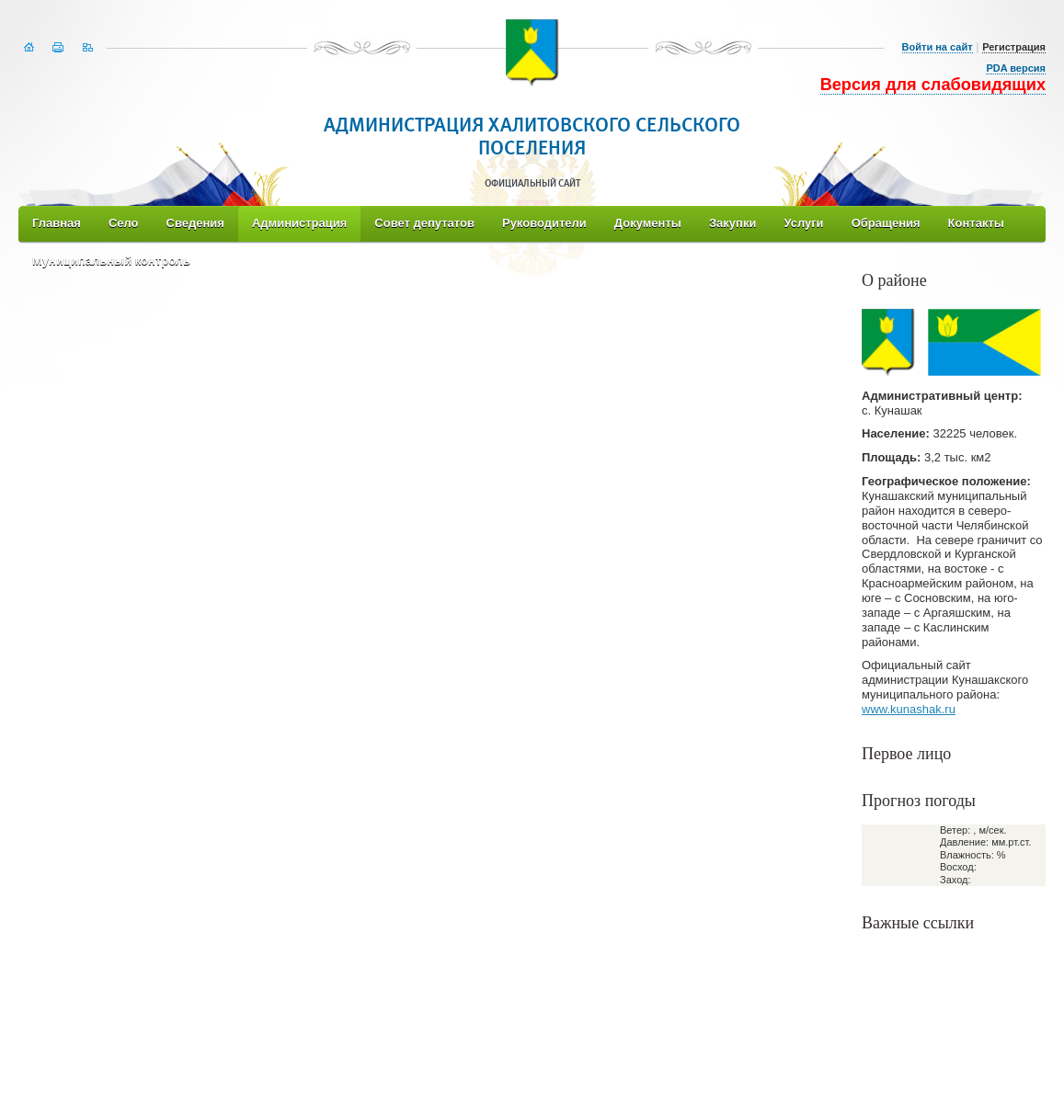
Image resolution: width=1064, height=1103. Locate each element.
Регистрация (1014, 46)
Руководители (544, 223)
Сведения (195, 223)
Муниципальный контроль (111, 260)
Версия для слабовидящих (933, 84)
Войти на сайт (937, 46)
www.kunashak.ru (908, 709)
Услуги (803, 223)
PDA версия (1016, 68)
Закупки (732, 223)
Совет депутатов (424, 223)
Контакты (976, 223)
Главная (56, 223)
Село (124, 223)
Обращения (886, 223)
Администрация (299, 223)
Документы (647, 223)
